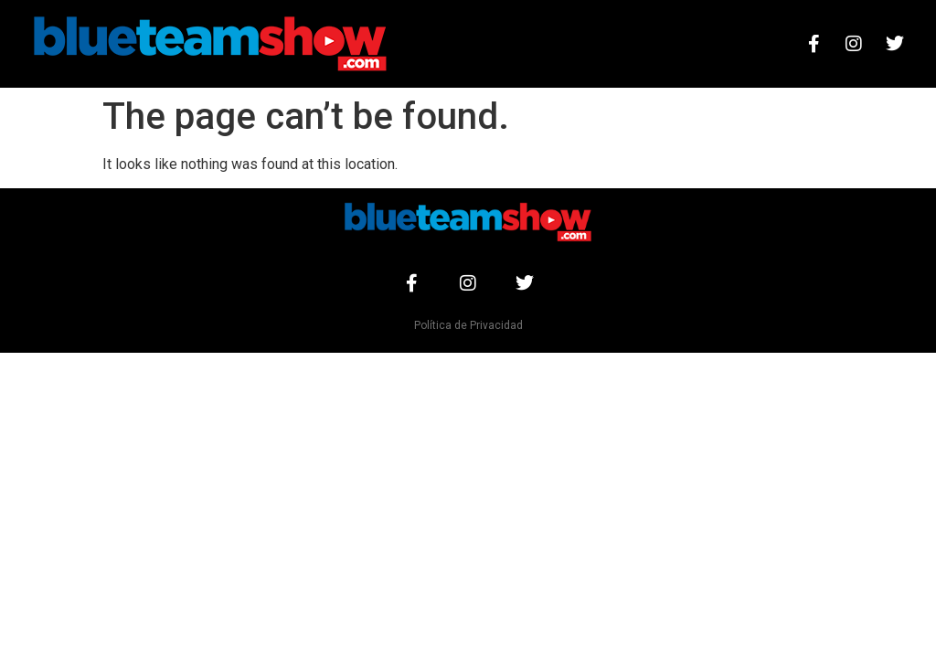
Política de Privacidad (468, 325)
